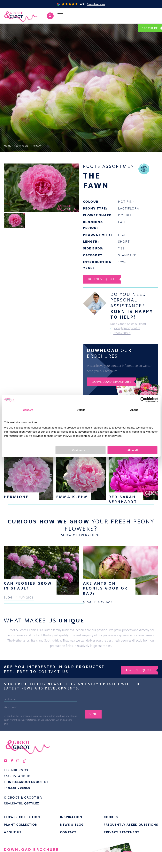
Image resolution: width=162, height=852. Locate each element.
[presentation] (114, 737)
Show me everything (81, 477)
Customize (80, 450)
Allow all (132, 450)
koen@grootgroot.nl (127, 328)
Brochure (148, 28)
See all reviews (96, 4)
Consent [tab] (28, 409)
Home (7, 145)
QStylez (31, 839)
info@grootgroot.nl (28, 817)
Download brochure (112, 382)
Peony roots (21, 145)
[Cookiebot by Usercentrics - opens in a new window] (141, 399)
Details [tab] (81, 409)
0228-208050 (19, 823)
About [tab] (134, 409)
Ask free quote (138, 705)
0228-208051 (122, 333)
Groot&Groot (12, 12)
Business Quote (103, 279)
